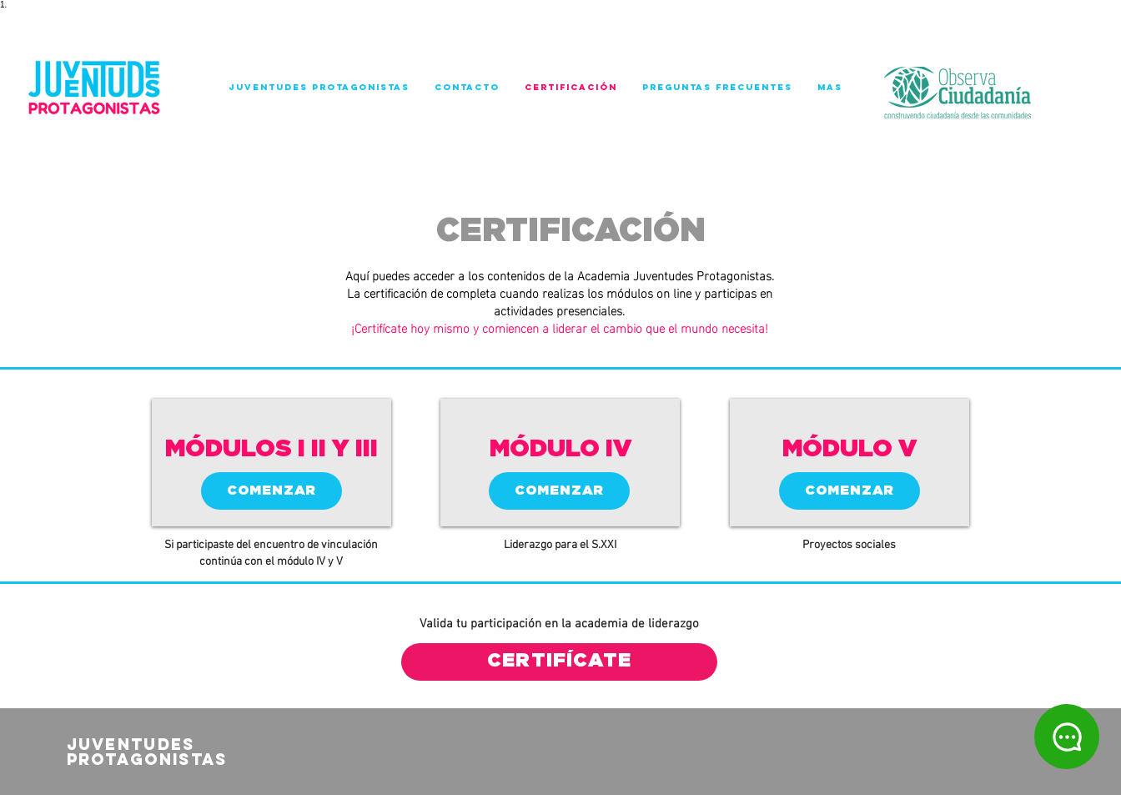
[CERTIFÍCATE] (559, 662)
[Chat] (1066, 736)
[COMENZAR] (271, 491)
